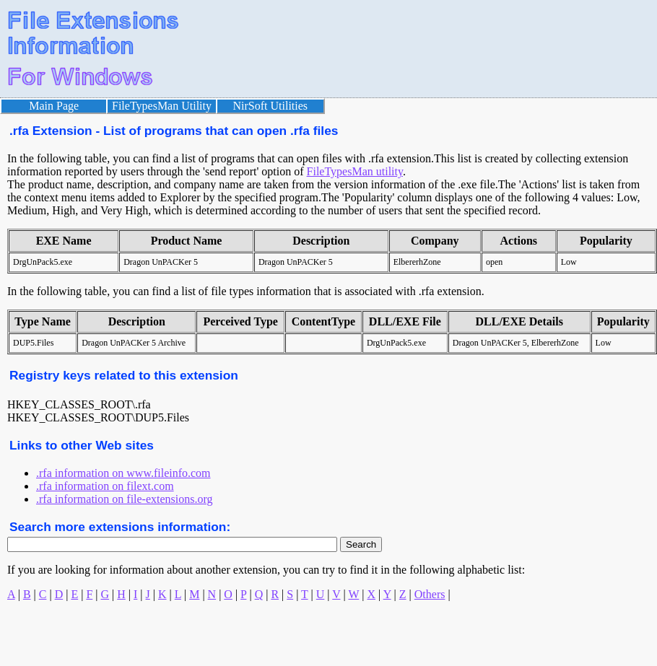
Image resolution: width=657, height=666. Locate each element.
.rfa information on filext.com (105, 486)
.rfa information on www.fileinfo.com (123, 473)
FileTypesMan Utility (162, 106)
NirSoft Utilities (270, 106)
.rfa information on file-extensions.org (124, 499)
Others (429, 594)
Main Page (54, 106)
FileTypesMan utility (355, 171)
